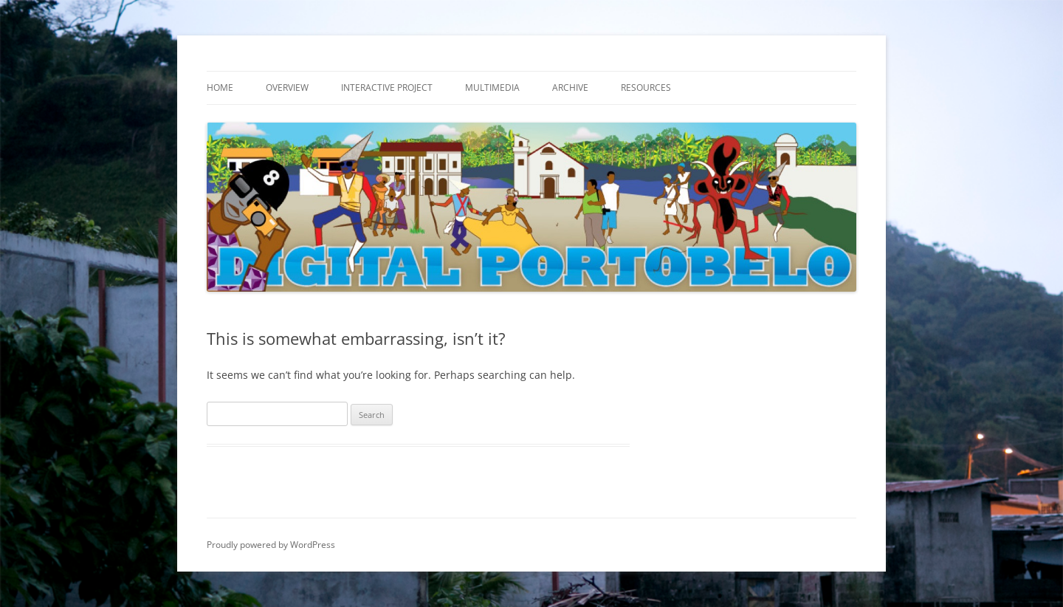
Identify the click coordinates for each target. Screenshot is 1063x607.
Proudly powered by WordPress (271, 544)
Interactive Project (387, 87)
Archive (570, 87)
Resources (646, 87)
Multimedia (492, 87)
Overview (287, 87)
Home (220, 87)
